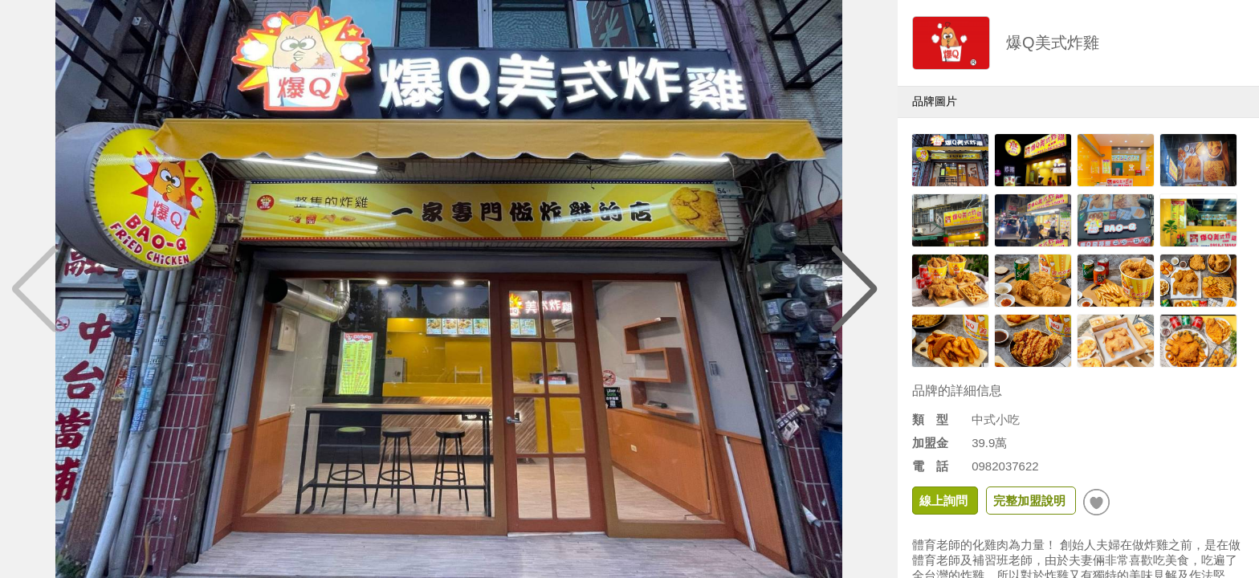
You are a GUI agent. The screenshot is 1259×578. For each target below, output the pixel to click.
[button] (855, 289)
